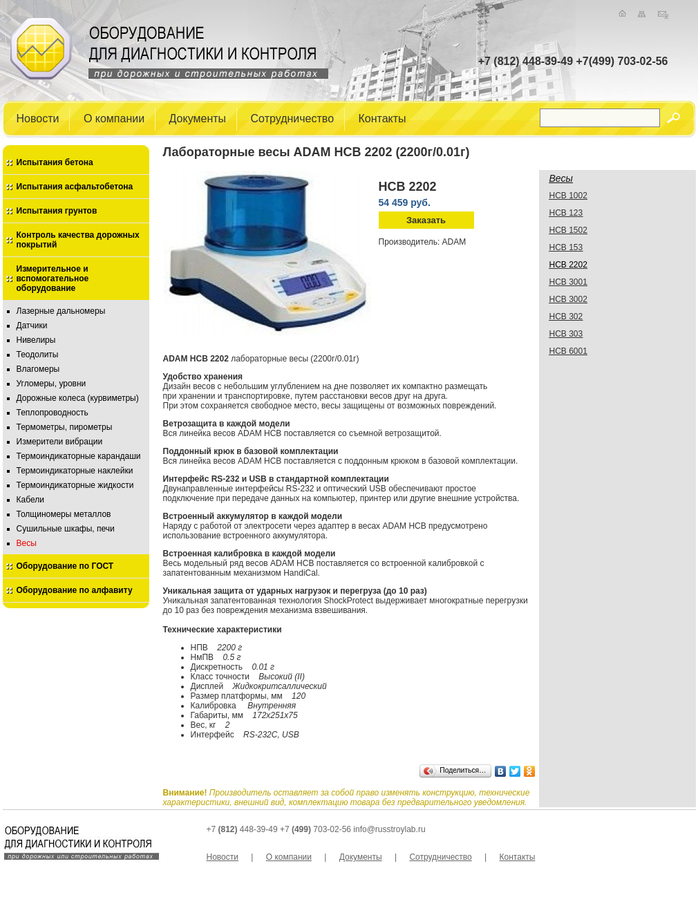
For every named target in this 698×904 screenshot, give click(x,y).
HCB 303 (566, 334)
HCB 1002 (568, 195)
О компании (114, 118)
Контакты (382, 118)
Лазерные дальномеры (61, 311)
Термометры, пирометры (65, 427)
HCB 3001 (568, 282)
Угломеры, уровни (51, 383)
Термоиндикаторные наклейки (75, 470)
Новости (38, 118)
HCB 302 (566, 316)
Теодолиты (38, 354)
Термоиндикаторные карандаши (79, 456)
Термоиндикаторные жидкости (75, 485)
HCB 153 (566, 247)
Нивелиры (36, 340)
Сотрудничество (292, 118)
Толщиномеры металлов (64, 514)
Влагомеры (38, 369)
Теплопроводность (52, 412)
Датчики (32, 325)
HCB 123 (566, 213)
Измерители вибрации (60, 441)
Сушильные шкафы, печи (66, 529)
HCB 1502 (568, 230)
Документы (197, 118)
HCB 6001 (568, 351)
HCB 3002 (568, 299)
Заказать (426, 220)
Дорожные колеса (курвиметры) (78, 398)
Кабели (30, 500)
